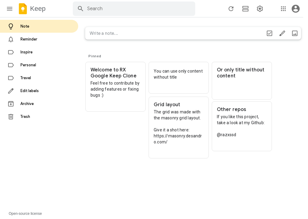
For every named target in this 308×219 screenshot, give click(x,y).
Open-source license (25, 214)
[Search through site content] (140, 9)
